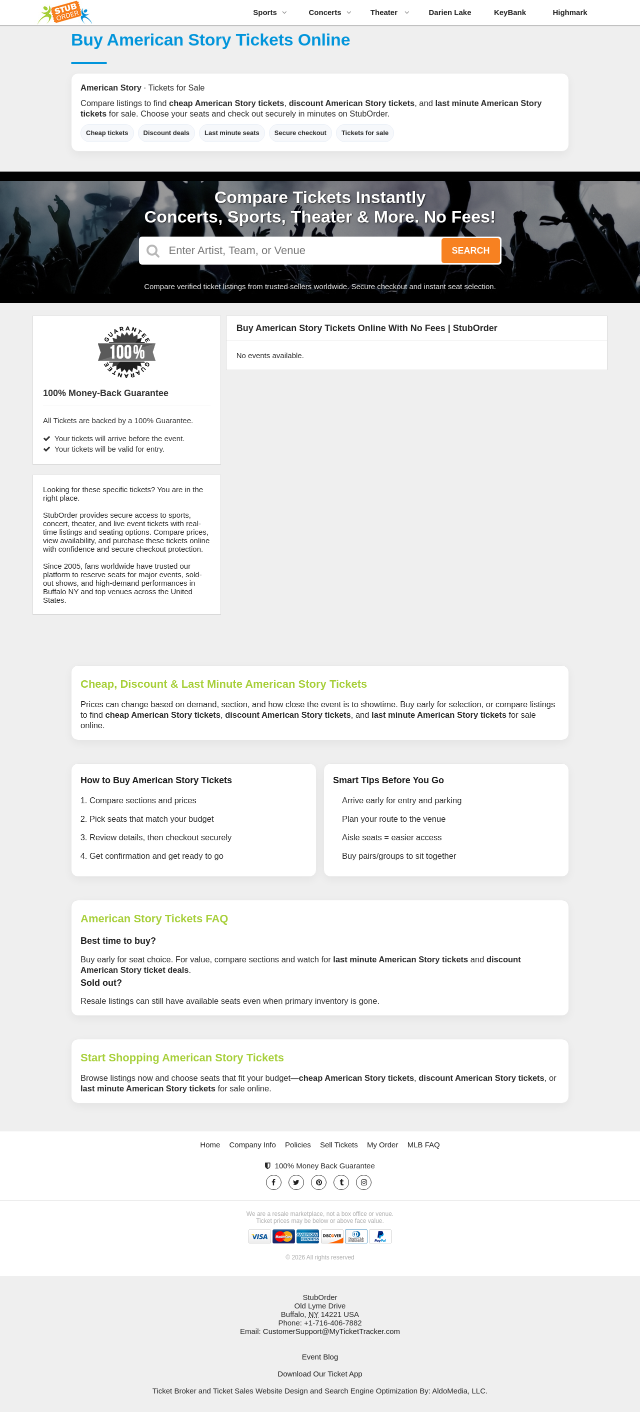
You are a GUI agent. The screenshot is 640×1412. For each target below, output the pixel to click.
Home (210, 1144)
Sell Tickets (339, 1144)
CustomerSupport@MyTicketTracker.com (331, 1331)
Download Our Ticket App (320, 1373)
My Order (382, 1144)
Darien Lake (449, 12)
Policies (298, 1144)
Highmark (569, 12)
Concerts (329, 12)
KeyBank (510, 12)
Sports (270, 12)
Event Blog (320, 1356)
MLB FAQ (424, 1144)
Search (471, 251)
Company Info (253, 1144)
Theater (390, 12)
